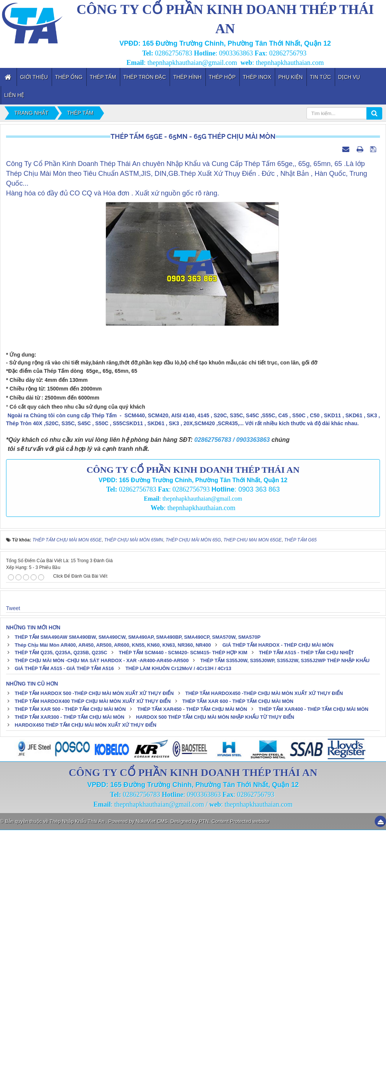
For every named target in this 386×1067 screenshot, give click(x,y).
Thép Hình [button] (187, 77)
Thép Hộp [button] (222, 77)
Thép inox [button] (257, 77)
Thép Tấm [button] (103, 77)
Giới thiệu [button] (34, 77)
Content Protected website (240, 1058)
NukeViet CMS (152, 1058)
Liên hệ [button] (14, 95)
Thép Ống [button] (69, 77)
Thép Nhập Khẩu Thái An (78, 1058)
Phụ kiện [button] (290, 77)
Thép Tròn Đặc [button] (144, 77)
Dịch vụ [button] (349, 77)
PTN (204, 1058)
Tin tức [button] (320, 77)
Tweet (13, 845)
